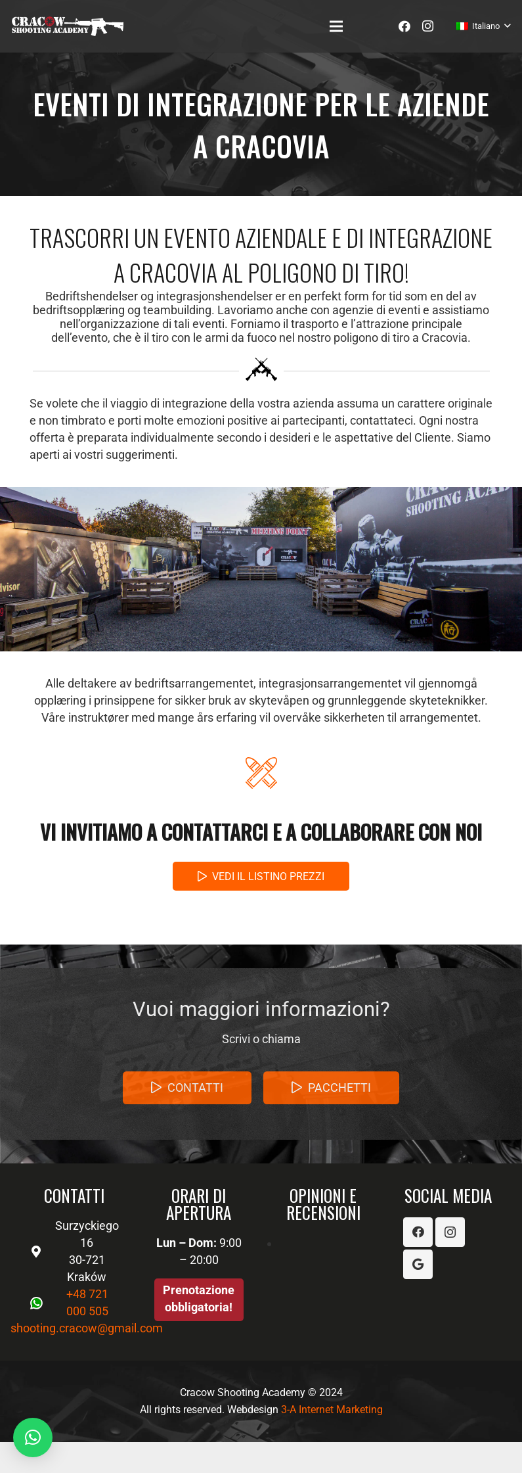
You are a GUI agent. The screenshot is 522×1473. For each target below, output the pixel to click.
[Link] (67, 26)
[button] (33, 1437)
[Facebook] (404, 26)
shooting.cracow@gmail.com (87, 1328)
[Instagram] (428, 26)
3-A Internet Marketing (332, 1409)
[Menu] (336, 26)
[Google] (418, 1264)
